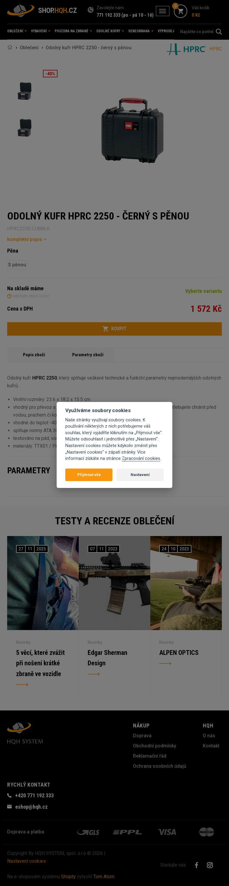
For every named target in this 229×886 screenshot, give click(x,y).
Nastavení (140, 474)
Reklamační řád (149, 756)
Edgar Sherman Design (107, 658)
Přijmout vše (89, 474)
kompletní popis (24, 239)
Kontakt (211, 746)
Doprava (142, 735)
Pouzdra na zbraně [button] (73, 31)
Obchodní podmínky (154, 746)
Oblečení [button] (17, 31)
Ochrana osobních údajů (159, 766)
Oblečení (29, 47)
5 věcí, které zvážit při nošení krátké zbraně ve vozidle (40, 663)
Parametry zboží (87, 354)
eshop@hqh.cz (31, 807)
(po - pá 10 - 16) (137, 15)
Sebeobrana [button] (141, 31)
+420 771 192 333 (34, 795)
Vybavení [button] (40, 31)
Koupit (114, 329)
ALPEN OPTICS (179, 652)
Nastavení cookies (26, 861)
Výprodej (166, 31)
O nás (209, 735)
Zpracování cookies (141, 458)
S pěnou (17, 265)
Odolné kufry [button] (110, 31)
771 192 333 (108, 15)
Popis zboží (34, 354)
